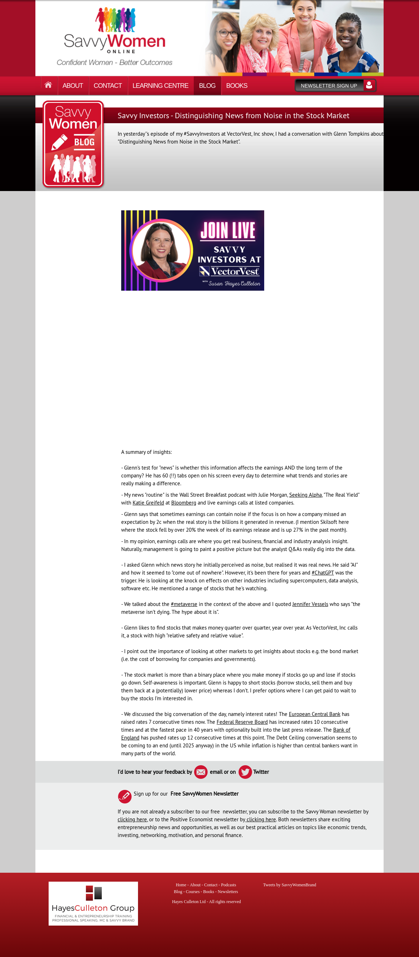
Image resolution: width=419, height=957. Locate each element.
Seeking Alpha (305, 494)
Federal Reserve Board (242, 721)
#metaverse (184, 604)
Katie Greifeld (148, 502)
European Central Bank (314, 714)
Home (49, 82)
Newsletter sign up (329, 86)
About (73, 85)
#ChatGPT (323, 572)
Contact (108, 85)
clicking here (132, 819)
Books (236, 85)
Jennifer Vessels (310, 604)
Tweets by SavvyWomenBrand (289, 884)
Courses (193, 891)
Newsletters (228, 891)
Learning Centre (160, 85)
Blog (207, 85)
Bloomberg (183, 502)
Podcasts (228, 884)
